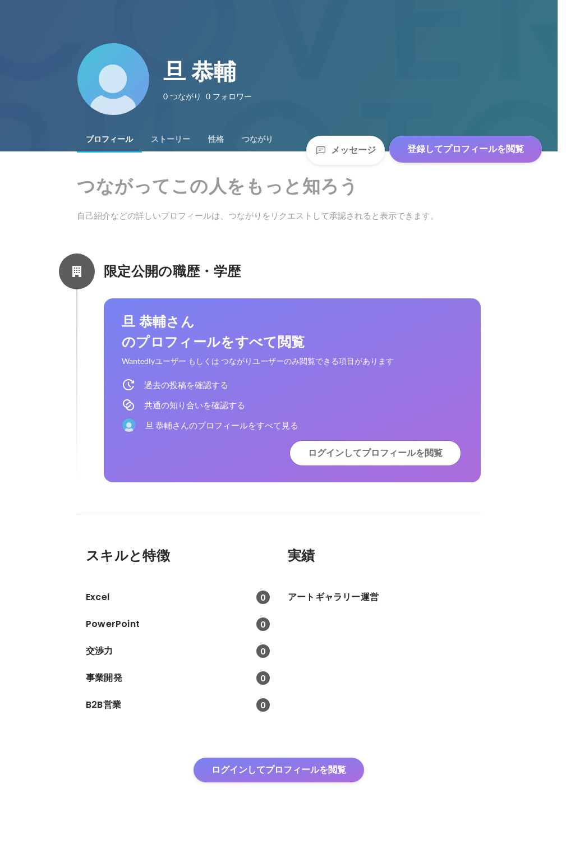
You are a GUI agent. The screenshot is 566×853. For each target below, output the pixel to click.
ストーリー (170, 139)
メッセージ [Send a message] (345, 150)
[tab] (109, 139)
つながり (257, 139)
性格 (216, 139)
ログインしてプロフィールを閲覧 (375, 452)
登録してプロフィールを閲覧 (465, 148)
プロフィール (109, 139)
